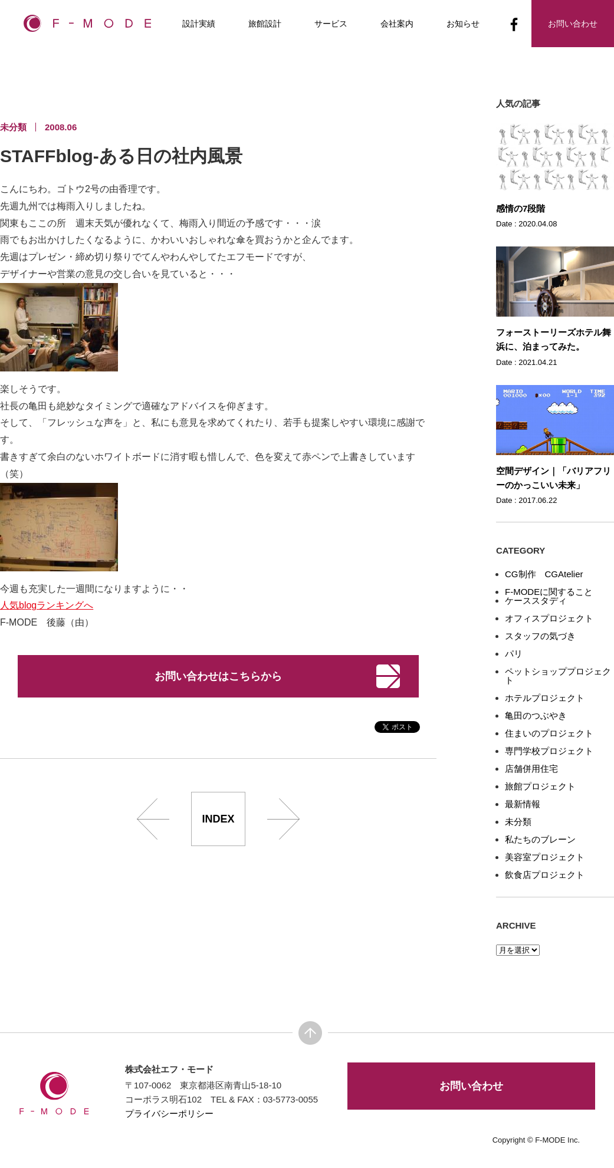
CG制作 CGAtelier (544, 574)
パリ (514, 654)
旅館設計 (264, 23)
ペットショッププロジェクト (558, 675)
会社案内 (396, 23)
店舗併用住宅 (531, 769)
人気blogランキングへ (46, 605)
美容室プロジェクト (545, 857)
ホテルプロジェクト (545, 698)
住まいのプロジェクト (549, 733)
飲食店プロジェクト (545, 875)
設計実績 (198, 23)
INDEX (218, 819)
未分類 (518, 822)
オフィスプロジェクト (549, 618)
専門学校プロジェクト (549, 751)
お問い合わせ (471, 1086)
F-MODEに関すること (549, 592)
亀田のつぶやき (536, 715)
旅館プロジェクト (540, 786)
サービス (330, 23)
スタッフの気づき (540, 636)
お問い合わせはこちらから (218, 676)
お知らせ (463, 23)
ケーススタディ (536, 600)
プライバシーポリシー (169, 1113)
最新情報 (522, 804)
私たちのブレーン (540, 839)
